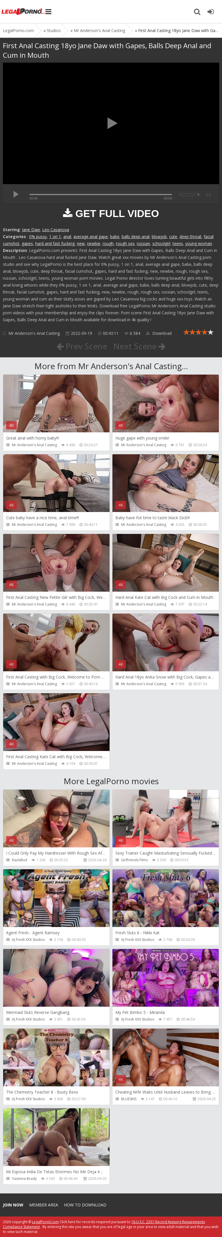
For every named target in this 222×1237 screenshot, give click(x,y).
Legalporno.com (23, 11)
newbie (93, 243)
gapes (27, 243)
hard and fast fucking (55, 243)
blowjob (159, 236)
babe (114, 236)
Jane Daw (31, 229)
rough (108, 243)
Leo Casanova (55, 229)
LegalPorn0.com (45, 1221)
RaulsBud (19, 859)
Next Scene (139, 346)
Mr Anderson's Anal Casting (34, 333)
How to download (85, 1205)
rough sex (125, 243)
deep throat (190, 236)
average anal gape (90, 236)
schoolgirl (161, 243)
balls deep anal (135, 236)
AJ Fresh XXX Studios (28, 939)
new (81, 243)
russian (143, 243)
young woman (198, 243)
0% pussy (38, 236)
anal (67, 236)
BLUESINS (128, 1098)
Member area (43, 1205)
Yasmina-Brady (24, 1178)
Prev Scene (82, 346)
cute (173, 236)
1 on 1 (55, 236)
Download (159, 333)
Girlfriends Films (134, 859)
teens (178, 243)
